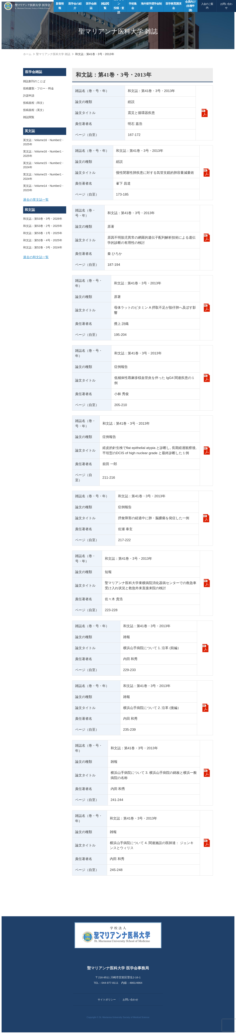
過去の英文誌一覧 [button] (36, 200)
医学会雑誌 (33, 72)
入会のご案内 (207, 6)
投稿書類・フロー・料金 (38, 88)
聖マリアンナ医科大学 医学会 (27, 6)
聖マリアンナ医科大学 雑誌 (53, 54)
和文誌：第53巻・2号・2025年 (42, 226)
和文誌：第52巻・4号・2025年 (42, 241)
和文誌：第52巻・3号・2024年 (42, 248)
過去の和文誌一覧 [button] (36, 258)
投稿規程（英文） (34, 110)
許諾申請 (28, 95)
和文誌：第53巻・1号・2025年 (42, 233)
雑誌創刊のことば (34, 81)
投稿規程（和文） (34, 103)
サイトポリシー (107, 999)
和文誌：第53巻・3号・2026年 (42, 219)
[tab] (44, 200)
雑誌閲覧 (28, 117)
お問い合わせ (226, 6)
